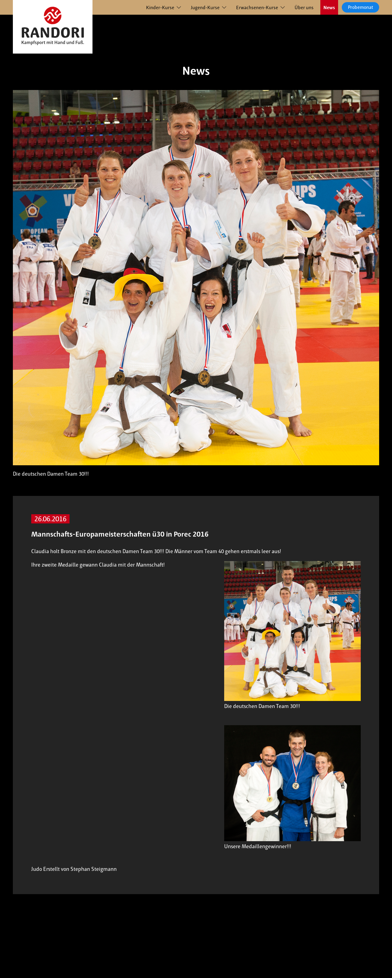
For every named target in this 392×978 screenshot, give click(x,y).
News (329, 7)
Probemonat (360, 7)
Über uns (304, 7)
